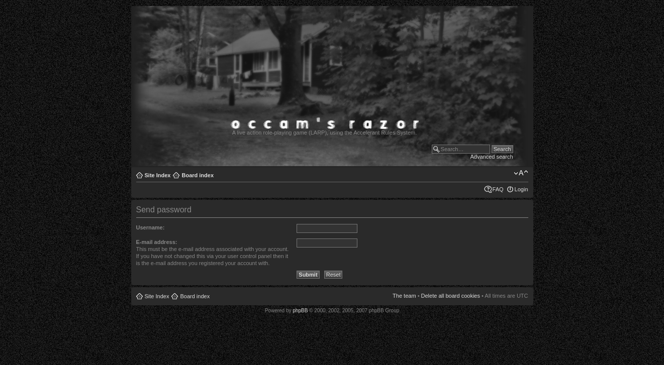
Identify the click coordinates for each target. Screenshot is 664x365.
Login (521, 189)
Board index (197, 175)
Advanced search (491, 157)
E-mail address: (156, 242)
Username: (150, 227)
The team (404, 296)
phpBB (300, 310)
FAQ (498, 189)
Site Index (158, 175)
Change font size (521, 173)
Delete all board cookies (450, 296)
